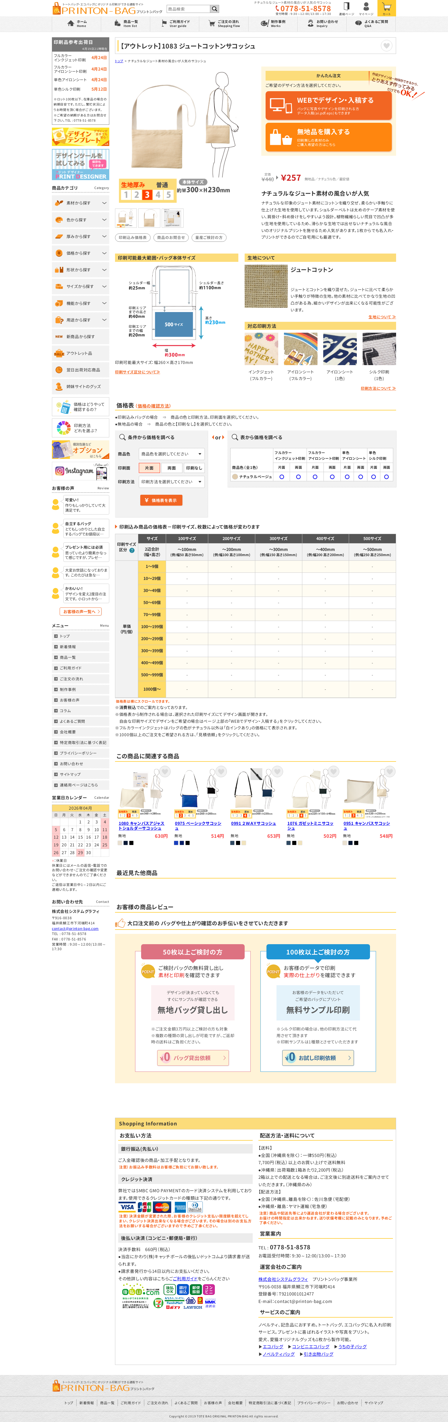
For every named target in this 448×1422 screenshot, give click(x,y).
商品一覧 (68, 657)
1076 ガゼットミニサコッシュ (310, 825)
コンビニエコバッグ (310, 1346)
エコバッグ (273, 1346)
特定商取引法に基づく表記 (83, 742)
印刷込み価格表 (133, 237)
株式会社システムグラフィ (283, 1279)
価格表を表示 (164, 500)
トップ (119, 61)
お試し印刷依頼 (317, 1057)
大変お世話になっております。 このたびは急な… (86, 573)
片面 (149, 468)
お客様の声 (70, 700)
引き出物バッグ (318, 1354)
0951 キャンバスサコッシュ (367, 825)
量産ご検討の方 (209, 237)
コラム (65, 710)
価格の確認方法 (153, 406)
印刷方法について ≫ (378, 388)
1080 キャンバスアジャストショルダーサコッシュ (142, 825)
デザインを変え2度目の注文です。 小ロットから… (85, 596)
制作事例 (68, 689)
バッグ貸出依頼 (192, 1057)
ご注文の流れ (71, 678)
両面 (171, 468)
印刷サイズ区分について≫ (137, 372)
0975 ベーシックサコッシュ (198, 825)
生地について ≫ (382, 317)
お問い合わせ (71, 763)
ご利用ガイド (185, 1278)
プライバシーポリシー (78, 753)
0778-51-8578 (306, 8)
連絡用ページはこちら (79, 785)
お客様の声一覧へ (79, 611)
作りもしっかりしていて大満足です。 (85, 508)
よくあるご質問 (72, 721)
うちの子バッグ (352, 1346)
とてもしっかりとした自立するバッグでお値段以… (85, 532)
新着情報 (68, 646)
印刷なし (194, 468)
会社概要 (68, 732)
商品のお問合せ (171, 237)
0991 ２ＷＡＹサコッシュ (253, 823)
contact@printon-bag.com (75, 928)
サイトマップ (70, 774)
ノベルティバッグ (279, 1354)
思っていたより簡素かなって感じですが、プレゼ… (85, 555)
